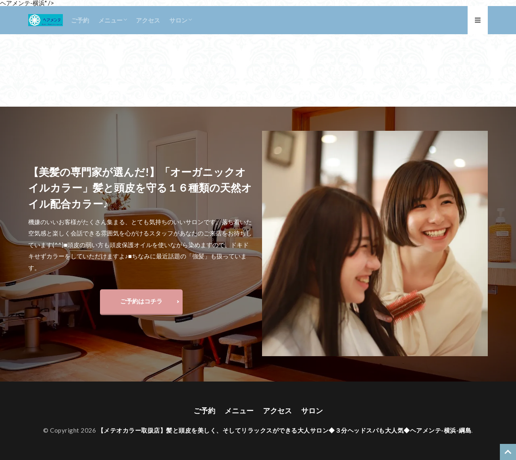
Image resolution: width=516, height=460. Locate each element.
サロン (178, 20)
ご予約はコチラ (141, 301)
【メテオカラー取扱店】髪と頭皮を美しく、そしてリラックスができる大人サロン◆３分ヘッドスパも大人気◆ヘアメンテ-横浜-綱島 (285, 430)
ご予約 (80, 20)
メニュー (110, 20)
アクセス (148, 20)
